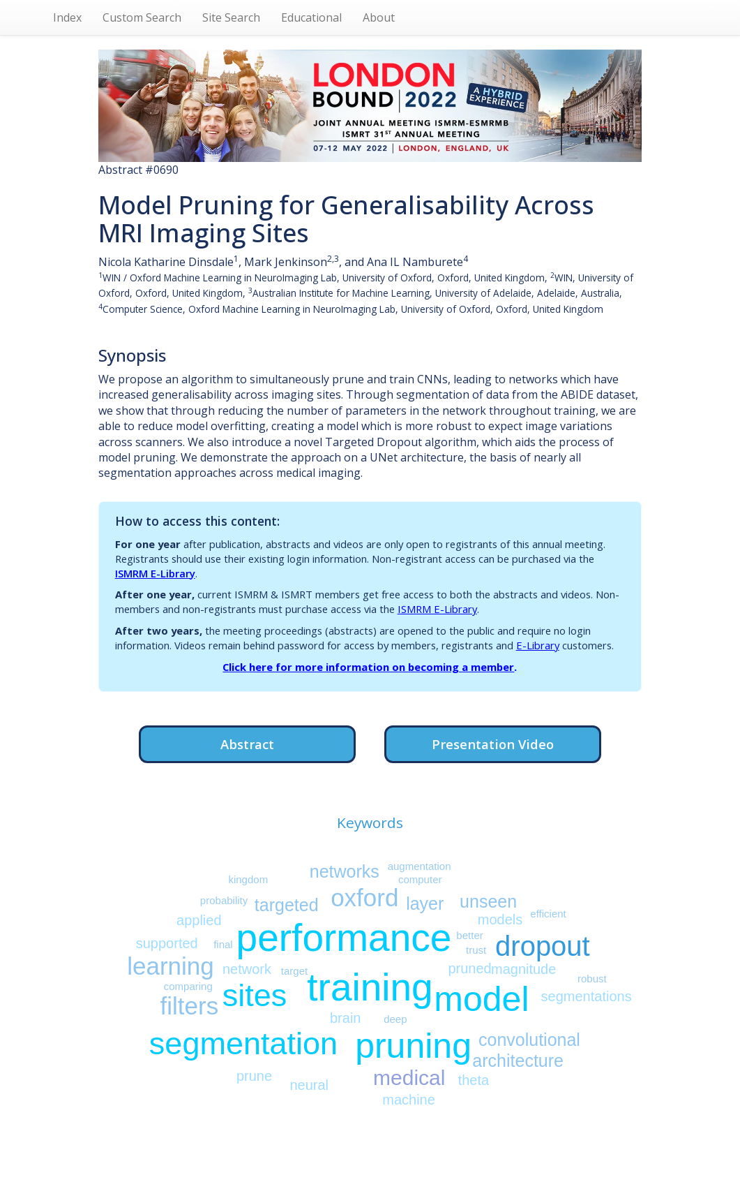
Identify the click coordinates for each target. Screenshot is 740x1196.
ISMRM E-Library (155, 573)
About (379, 17)
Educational (311, 17)
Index (67, 17)
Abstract (247, 744)
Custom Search (142, 17)
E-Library (537, 645)
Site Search (231, 17)
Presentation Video (493, 744)
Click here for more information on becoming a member (368, 667)
